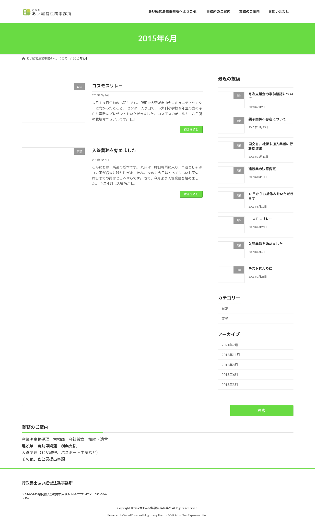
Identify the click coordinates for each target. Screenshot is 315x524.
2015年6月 (230, 374)
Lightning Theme (156, 515)
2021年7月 (230, 345)
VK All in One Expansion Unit (189, 515)
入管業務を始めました (114, 150)
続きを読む (191, 129)
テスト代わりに (260, 268)
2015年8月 (230, 364)
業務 (225, 318)
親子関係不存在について (267, 119)
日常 (225, 308)
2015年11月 (231, 355)
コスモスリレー (107, 85)
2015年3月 (230, 384)
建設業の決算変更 (262, 169)
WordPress (131, 515)
